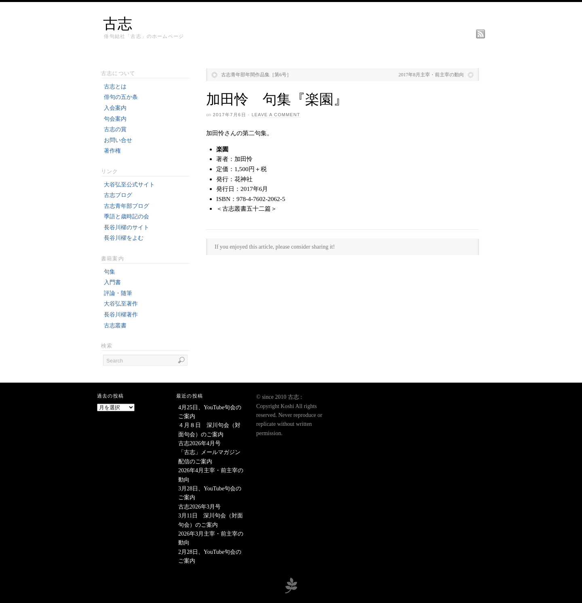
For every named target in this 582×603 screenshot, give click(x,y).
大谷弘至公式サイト (129, 185)
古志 (117, 24)
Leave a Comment (275, 114)
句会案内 (115, 119)
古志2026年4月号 (199, 443)
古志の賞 (115, 129)
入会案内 (115, 108)
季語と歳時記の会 (126, 217)
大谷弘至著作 (121, 304)
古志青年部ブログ (126, 206)
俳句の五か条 (121, 97)
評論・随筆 (118, 293)
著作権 (112, 151)
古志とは (115, 87)
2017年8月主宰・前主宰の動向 (431, 74)
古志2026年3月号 (199, 507)
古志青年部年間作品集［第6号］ (256, 74)
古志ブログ (118, 195)
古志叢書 (115, 325)
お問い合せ (118, 140)
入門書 (112, 282)
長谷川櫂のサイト (126, 227)
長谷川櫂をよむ (123, 238)
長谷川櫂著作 (121, 315)
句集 (109, 272)
